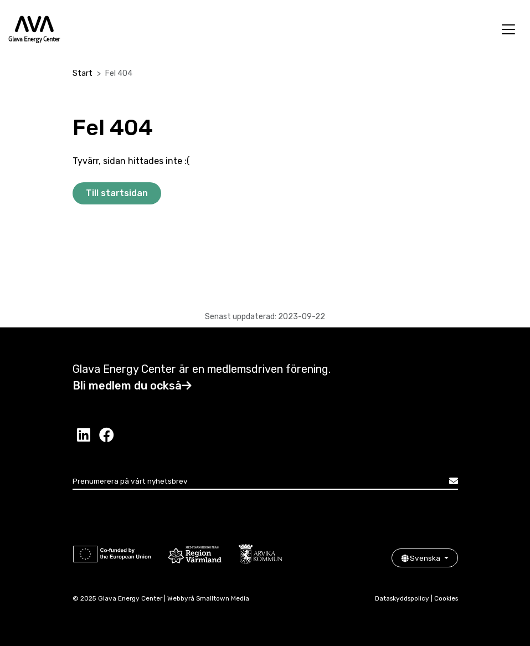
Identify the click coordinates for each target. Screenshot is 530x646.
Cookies (446, 598)
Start (82, 73)
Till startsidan (117, 193)
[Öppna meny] (508, 29)
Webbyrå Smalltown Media (208, 598)
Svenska (421, 557)
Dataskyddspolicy (402, 598)
